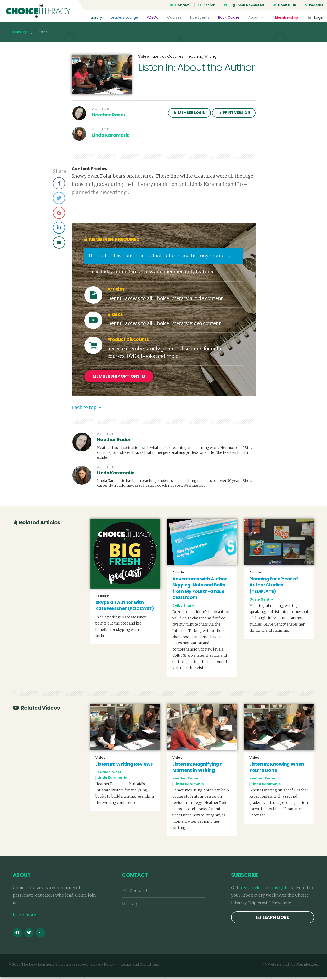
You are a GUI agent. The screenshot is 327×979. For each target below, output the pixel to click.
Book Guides (228, 17)
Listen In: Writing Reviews (124, 766)
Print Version (234, 115)
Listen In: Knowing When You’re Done (276, 769)
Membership (286, 17)
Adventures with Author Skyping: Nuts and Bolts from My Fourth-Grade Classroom (199, 590)
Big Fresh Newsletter (244, 5)
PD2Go (152, 17)
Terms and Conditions (140, 967)
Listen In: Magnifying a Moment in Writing (197, 769)
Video (143, 60)
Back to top (87, 409)
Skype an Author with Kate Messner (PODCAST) (124, 608)
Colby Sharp (183, 608)
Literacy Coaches (168, 59)
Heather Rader (109, 118)
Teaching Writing (201, 59)
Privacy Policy (102, 967)
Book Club (284, 5)
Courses (174, 17)
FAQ (129, 906)
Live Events (199, 17)
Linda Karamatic (110, 138)
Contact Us (136, 893)
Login (315, 17)
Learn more (26, 917)
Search (207, 5)
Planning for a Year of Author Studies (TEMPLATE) (273, 587)
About (256, 17)
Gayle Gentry (261, 601)
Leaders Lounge (124, 17)
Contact (180, 5)
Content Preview (90, 172)
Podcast (314, 5)
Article (178, 574)
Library (96, 17)
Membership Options (119, 379)
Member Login (189, 115)
